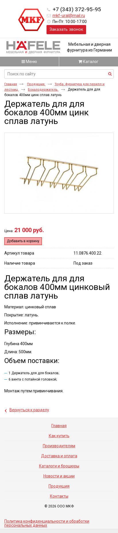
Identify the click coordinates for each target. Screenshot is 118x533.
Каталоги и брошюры (59, 466)
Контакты (59, 496)
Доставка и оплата (59, 456)
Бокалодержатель (43, 89)
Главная (10, 84)
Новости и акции (59, 476)
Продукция (36, 84)
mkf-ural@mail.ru (69, 15)
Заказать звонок (66, 29)
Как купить (59, 435)
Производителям (59, 446)
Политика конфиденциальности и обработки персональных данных (46, 523)
